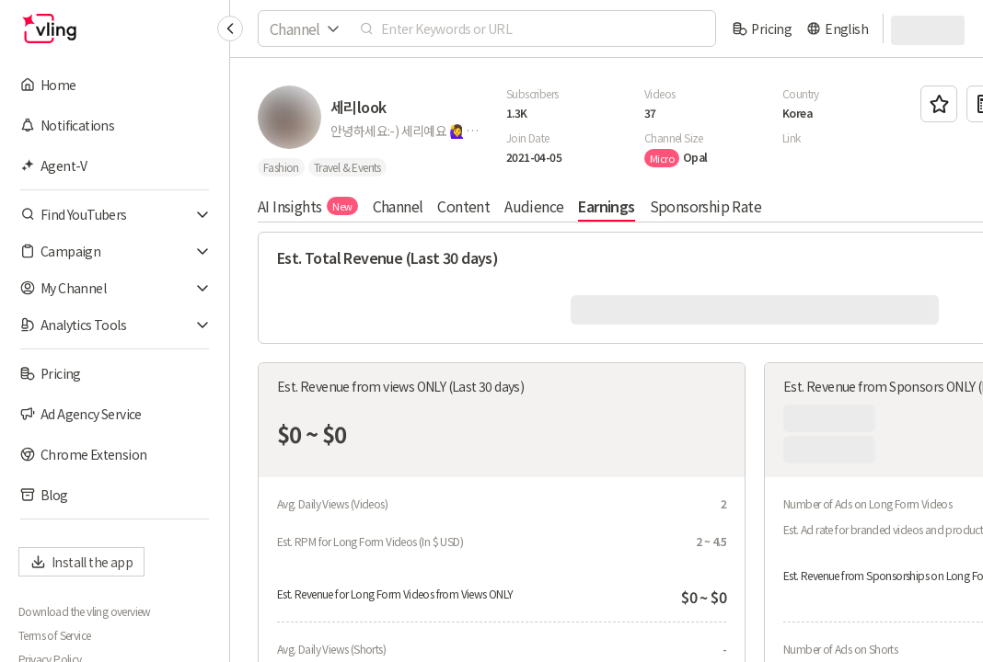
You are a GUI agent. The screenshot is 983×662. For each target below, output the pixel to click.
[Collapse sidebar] (230, 28)
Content (463, 206)
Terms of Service (54, 635)
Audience (533, 206)
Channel (398, 206)
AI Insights (308, 206)
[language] (837, 28)
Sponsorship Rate (705, 206)
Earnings (606, 206)
